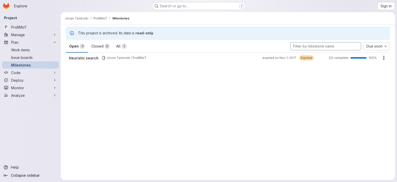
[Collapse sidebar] (30, 175)
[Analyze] (30, 95)
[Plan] (30, 42)
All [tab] (121, 46)
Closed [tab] (100, 46)
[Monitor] (30, 87)
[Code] (30, 72)
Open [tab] (77, 46)
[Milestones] (30, 65)
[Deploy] (30, 80)
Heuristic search (83, 58)
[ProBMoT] (30, 27)
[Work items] (30, 49)
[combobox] (376, 46)
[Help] (30, 167)
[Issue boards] (30, 57)
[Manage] (30, 34)
